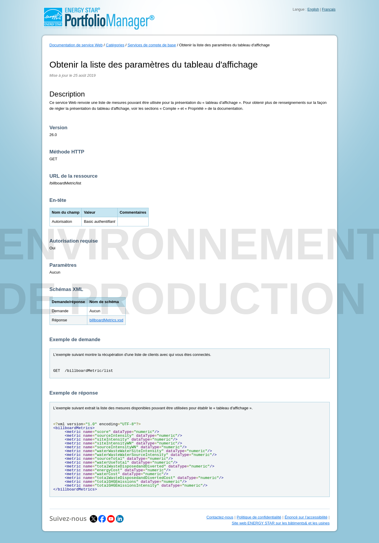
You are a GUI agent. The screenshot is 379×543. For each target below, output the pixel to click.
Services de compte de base (151, 45)
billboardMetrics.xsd (106, 320)
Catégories (115, 45)
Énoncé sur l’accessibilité (306, 517)
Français (328, 9)
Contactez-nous (219, 517)
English (313, 9)
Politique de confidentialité (259, 517)
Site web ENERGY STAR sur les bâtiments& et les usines (281, 523)
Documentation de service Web (76, 45)
